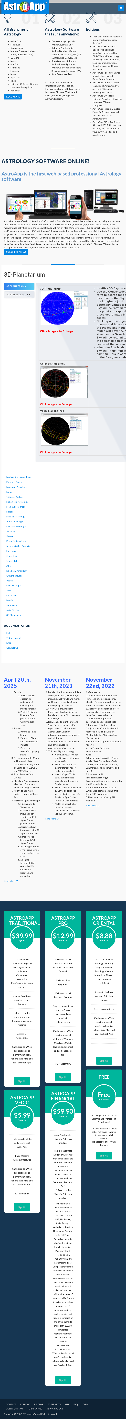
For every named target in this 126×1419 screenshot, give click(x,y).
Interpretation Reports (18, 546)
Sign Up (22, 1081)
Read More (11, 881)
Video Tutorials (14, 637)
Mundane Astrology (16, 487)
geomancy (11, 605)
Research (11, 536)
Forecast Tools (14, 482)
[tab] (19, 286)
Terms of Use (34, 1408)
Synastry (10, 531)
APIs (8, 565)
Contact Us (12, 647)
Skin (8, 590)
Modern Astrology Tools (18, 477)
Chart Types (12, 556)
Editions (25, 1404)
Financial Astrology (16, 541)
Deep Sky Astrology (16, 570)
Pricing (38, 1404)
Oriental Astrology (16, 526)
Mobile (9, 600)
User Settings (13, 585)
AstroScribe (12, 610)
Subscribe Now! (16, 252)
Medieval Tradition (15, 506)
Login (85, 1404)
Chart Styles (12, 560)
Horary (9, 511)
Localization (12, 595)
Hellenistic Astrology (17, 501)
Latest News (54, 1404)
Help (8, 633)
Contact (11, 1404)
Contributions (14, 1408)
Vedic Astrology (14, 521)
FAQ (8, 642)
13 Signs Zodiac (14, 496)
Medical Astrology (15, 516)
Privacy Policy (54, 1408)
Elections (11, 551)
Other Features (14, 575)
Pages (9, 580)
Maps (9, 492)
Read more (13, 96)
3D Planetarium (14, 615)
